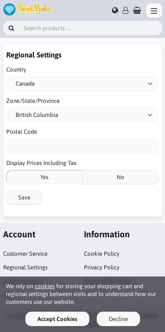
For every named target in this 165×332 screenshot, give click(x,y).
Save (24, 197)
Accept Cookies (57, 319)
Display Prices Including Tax (41, 163)
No (120, 177)
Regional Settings (25, 267)
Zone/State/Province (33, 100)
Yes (44, 177)
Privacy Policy (101, 267)
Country (16, 69)
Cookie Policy (101, 253)
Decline (118, 319)
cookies (45, 286)
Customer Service (25, 253)
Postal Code (21, 131)
